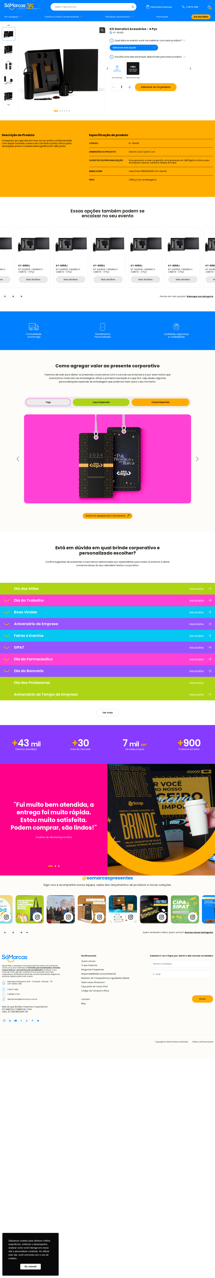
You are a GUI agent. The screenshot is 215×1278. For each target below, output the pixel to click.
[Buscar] (132, 7)
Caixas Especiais (160, 402)
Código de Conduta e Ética (95, 1209)
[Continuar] (13, 1151)
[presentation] (172, 1205)
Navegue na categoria (200, 296)
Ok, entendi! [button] (30, 1266)
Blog (83, 1222)
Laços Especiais (101, 402)
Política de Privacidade (202, 1261)
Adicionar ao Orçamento (156, 87)
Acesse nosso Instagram (199, 1151)
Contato (85, 1218)
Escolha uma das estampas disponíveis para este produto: (148, 57)
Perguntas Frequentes (92, 1188)
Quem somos (88, 1180)
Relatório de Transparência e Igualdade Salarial (105, 1197)
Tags (48, 402)
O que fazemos (89, 1184)
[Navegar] (50, 967)
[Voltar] (5, 1151)
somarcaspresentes (107, 1097)
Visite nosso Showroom (93, 1201)
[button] (56, 111)
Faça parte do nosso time (94, 1205)
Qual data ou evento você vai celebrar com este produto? (147, 40)
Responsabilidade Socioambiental (98, 1192)
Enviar (202, 1217)
